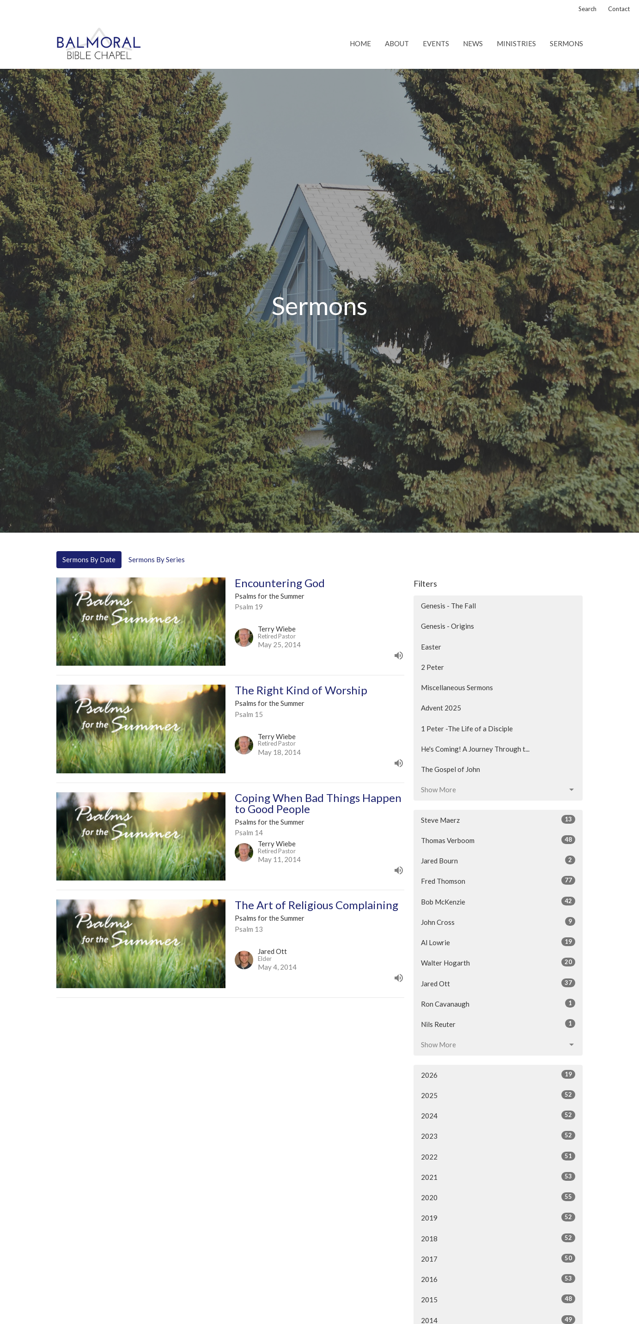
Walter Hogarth (498, 962)
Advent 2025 (441, 708)
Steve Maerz (498, 819)
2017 (498, 1258)
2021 (498, 1176)
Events (436, 43)
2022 (498, 1156)
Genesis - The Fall (448, 605)
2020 (498, 1197)
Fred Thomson (498, 880)
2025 (498, 1094)
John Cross (498, 921)
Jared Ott (498, 983)
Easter (431, 647)
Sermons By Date (89, 559)
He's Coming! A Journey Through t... (475, 749)
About (397, 43)
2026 (498, 1074)
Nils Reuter (498, 1023)
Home (360, 43)
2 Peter (432, 667)
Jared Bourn (498, 860)
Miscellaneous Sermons (457, 687)
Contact (619, 8)
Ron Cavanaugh (498, 1003)
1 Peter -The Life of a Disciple (467, 728)
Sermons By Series (156, 559)
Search (587, 8)
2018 (498, 1238)
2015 (498, 1299)
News (473, 43)
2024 (498, 1115)
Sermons (566, 43)
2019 (498, 1217)
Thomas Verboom (498, 839)
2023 (498, 1135)
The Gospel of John (450, 769)
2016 (498, 1278)
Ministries (516, 43)
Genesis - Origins (447, 626)
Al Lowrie (498, 942)
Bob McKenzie (498, 901)
